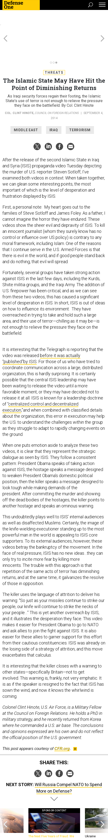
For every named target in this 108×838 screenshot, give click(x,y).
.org (62, 727)
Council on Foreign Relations (57, 91)
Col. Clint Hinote (19, 91)
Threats (54, 51)
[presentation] (5, 803)
